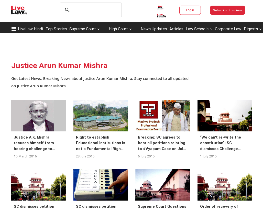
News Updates (154, 28)
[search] (90, 10)
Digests (251, 28)
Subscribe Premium (227, 10)
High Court (118, 28)
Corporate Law (228, 28)
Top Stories (56, 28)
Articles (176, 28)
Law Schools (199, 28)
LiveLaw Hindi (30, 28)
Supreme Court (82, 28)
